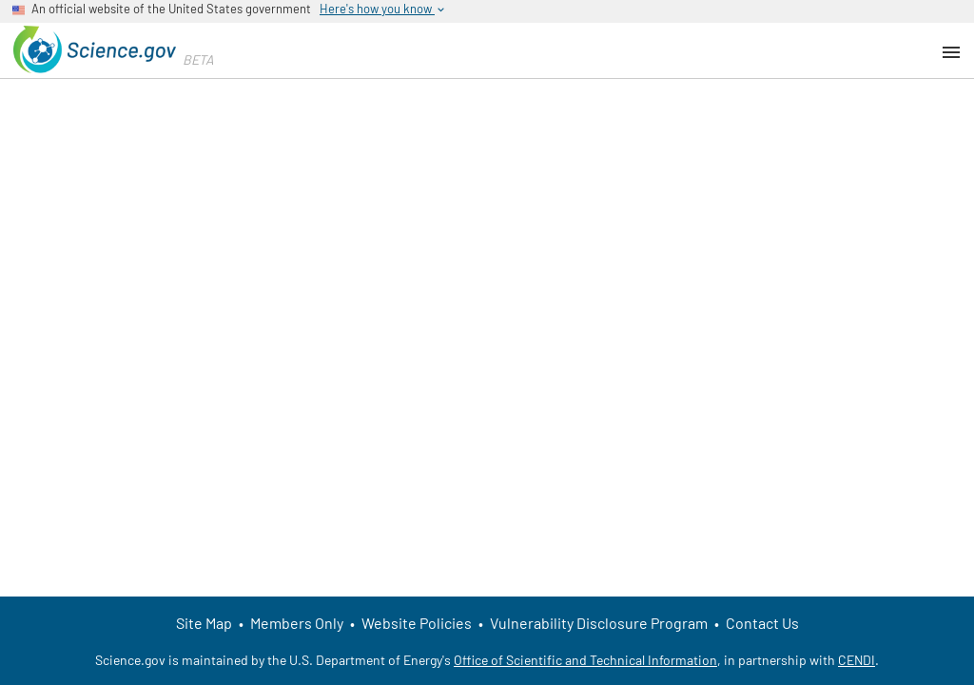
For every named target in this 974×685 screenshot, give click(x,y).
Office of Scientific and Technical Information (585, 660)
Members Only (296, 623)
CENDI (856, 660)
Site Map (204, 623)
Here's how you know (383, 9)
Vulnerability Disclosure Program (599, 623)
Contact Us (762, 623)
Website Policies (416, 623)
